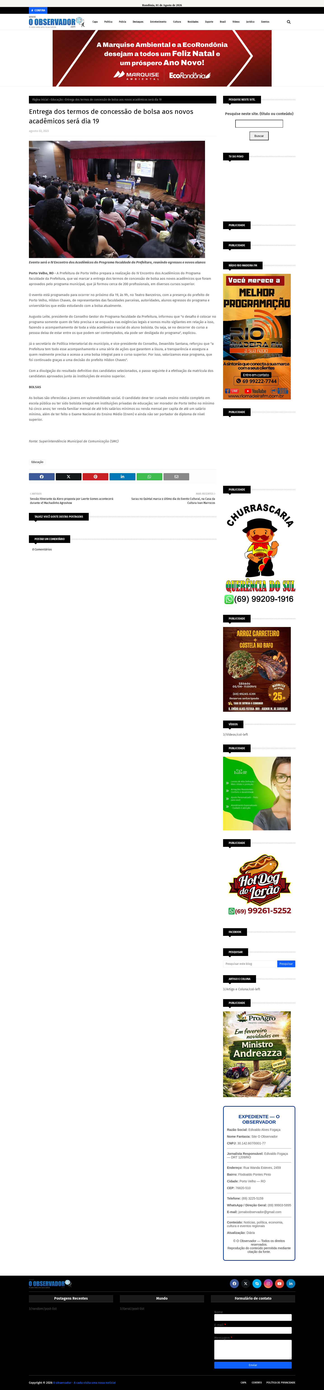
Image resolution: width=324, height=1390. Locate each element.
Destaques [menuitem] (138, 22)
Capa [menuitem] (95, 22)
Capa (243, 1382)
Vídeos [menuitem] (236, 22)
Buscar (259, 136)
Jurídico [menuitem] (250, 22)
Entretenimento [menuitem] (158, 22)
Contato (257, 1382)
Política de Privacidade (280, 1382)
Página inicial (40, 99)
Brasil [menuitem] (223, 22)
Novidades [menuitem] (193, 22)
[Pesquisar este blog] (250, 963)
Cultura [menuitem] (177, 22)
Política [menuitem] (108, 22)
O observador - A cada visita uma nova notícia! (84, 1382)
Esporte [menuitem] (209, 22)
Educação (57, 99)
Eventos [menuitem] (265, 22)
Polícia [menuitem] (122, 22)
